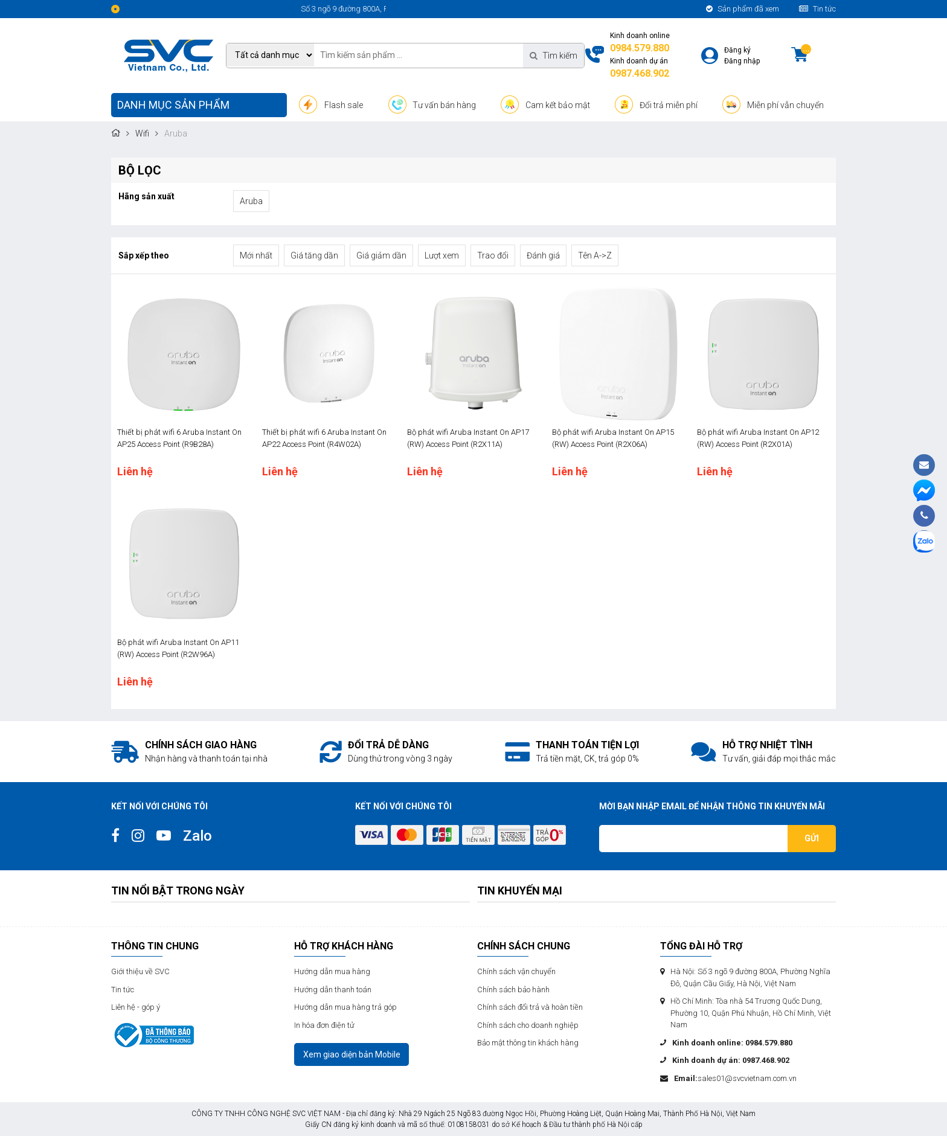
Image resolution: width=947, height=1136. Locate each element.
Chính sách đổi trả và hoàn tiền (530, 1007)
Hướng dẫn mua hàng (332, 971)
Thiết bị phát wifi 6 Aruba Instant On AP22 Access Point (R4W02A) (324, 438)
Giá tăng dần (314, 255)
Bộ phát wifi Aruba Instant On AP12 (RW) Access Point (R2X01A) (758, 438)
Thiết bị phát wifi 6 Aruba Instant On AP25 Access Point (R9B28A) (179, 438)
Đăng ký (737, 50)
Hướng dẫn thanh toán (332, 989)
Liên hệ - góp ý (135, 1007)
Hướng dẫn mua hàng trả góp (345, 1007)
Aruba (251, 201)
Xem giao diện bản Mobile (351, 1054)
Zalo (197, 835)
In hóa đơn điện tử (324, 1025)
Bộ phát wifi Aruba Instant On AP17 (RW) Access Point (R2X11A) (468, 438)
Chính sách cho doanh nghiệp (528, 1025)
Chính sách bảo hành (513, 989)
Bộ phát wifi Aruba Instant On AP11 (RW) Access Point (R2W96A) (178, 648)
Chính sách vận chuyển (516, 971)
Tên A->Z (595, 255)
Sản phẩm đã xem (742, 8)
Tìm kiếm (553, 55)
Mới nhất (256, 255)
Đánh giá (543, 255)
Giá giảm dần (381, 255)
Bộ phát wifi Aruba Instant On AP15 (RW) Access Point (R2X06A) (613, 438)
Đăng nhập (742, 61)
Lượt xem (442, 255)
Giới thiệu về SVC (140, 971)
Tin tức (817, 8)
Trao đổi (493, 255)
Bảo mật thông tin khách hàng (528, 1042)
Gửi (811, 838)
